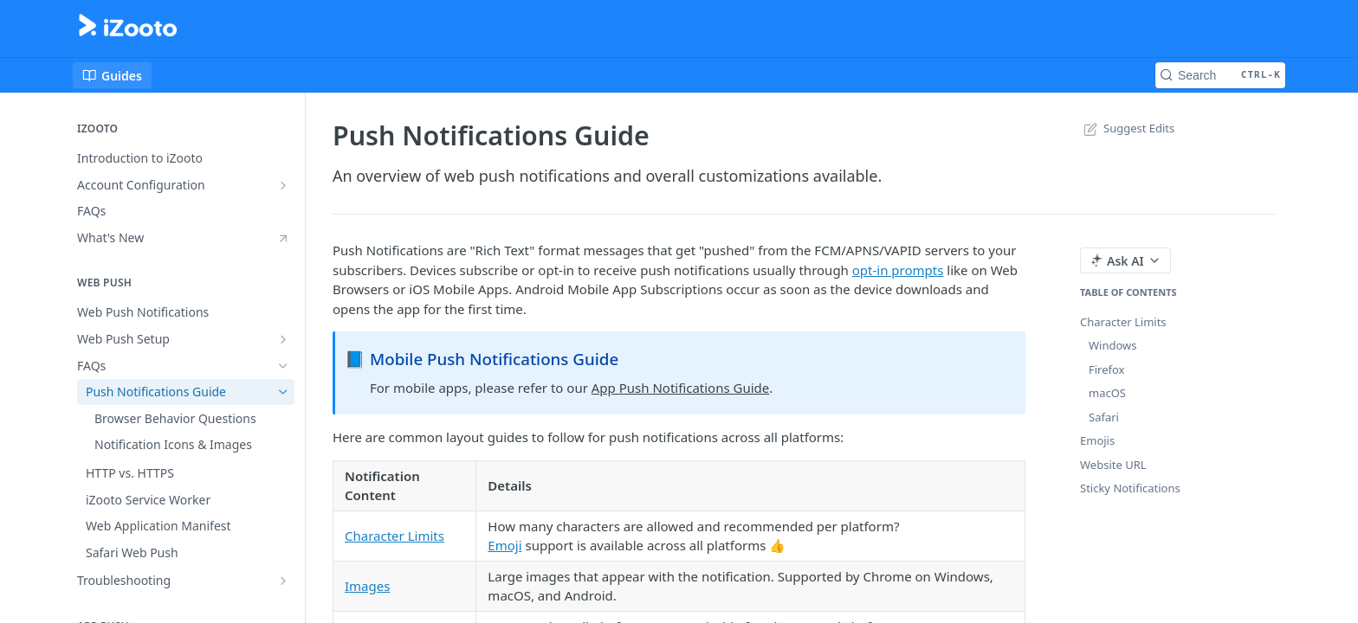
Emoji (504, 545)
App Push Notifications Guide (681, 387)
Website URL (1113, 464)
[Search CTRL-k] (1220, 75)
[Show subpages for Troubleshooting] (283, 581)
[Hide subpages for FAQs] (283, 366)
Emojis (1097, 440)
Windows (1113, 345)
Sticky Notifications (1130, 488)
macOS (1107, 393)
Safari (1104, 417)
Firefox (1107, 369)
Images (367, 585)
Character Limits (394, 535)
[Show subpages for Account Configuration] (283, 185)
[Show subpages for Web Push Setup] (283, 339)
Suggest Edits (1127, 128)
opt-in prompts (898, 270)
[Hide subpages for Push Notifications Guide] (283, 392)
